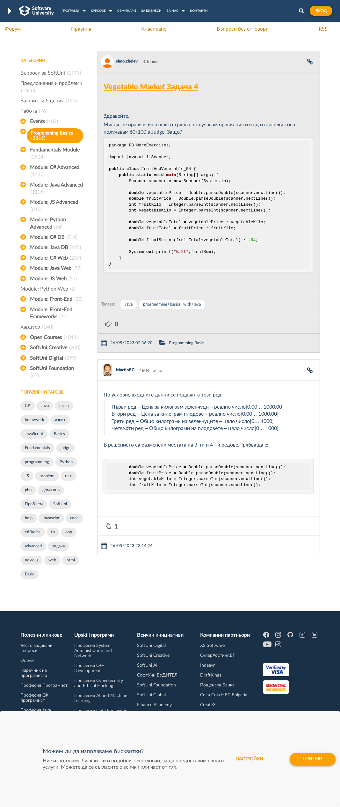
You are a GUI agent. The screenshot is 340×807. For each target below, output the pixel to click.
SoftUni (60, 504)
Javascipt (51, 518)
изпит (60, 420)
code (74, 518)
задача (58, 546)
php (28, 490)
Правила (81, 29)
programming (37, 462)
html (71, 560)
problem (47, 476)
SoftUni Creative (55, 347)
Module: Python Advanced (48, 224)
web (52, 560)
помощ (31, 560)
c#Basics (32, 532)
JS (27, 476)
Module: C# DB (53, 237)
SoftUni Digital (53, 358)
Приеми (312, 759)
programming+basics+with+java (172, 304)
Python (66, 462)
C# (27, 406)
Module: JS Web (53, 278)
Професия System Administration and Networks (93, 650)
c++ (68, 476)
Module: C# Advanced (54, 171)
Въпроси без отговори (243, 29)
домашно (51, 490)
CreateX (208, 705)
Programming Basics (52, 136)
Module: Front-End (56, 299)
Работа (33, 111)
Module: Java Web (56, 268)
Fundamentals (37, 448)
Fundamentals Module (55, 154)
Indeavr (207, 665)
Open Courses (54, 337)
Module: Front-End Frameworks (51, 314)
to (53, 532)
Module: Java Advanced (56, 189)
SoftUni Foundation (52, 372)
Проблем (34, 504)
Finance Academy (154, 705)
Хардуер (36, 326)
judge (65, 448)
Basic (29, 574)
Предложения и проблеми (51, 87)
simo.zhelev (127, 61)
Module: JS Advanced (54, 206)
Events (44, 121)
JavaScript (34, 434)
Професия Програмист (44, 685)
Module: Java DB (55, 247)
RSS (323, 29)
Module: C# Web (55, 258)
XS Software (212, 645)
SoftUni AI (147, 665)
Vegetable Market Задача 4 (151, 87)
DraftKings (210, 675)
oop (68, 532)
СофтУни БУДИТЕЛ (157, 675)
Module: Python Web (48, 288)
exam (64, 406)
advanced (33, 546)
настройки (248, 759)
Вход (321, 11)
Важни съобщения (48, 100)
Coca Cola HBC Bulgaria (223, 695)
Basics (59, 434)
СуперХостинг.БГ (217, 655)
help (29, 518)
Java (45, 406)
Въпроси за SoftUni (50, 73)
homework (34, 420)
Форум (13, 29)
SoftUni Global (151, 695)
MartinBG (125, 370)
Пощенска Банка (217, 685)
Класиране (153, 29)
